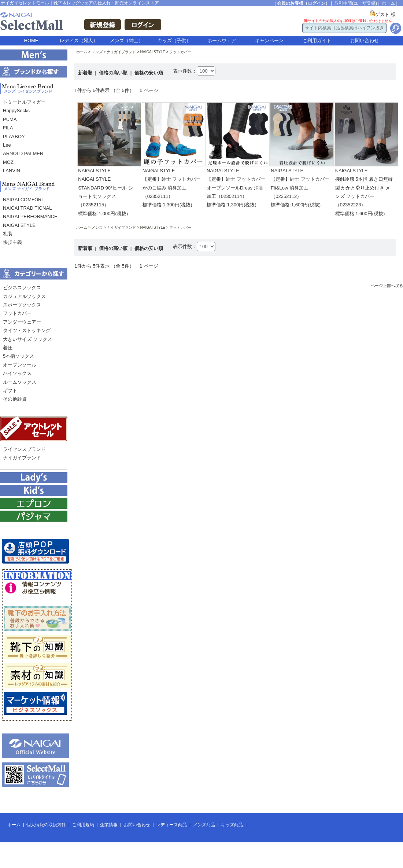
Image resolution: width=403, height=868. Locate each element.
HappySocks (16, 110)
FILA (8, 127)
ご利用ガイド (317, 40)
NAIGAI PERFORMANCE (30, 216)
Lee (7, 145)
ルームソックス (19, 382)
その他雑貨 (15, 399)
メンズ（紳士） (126, 40)
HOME (31, 40)
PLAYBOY (14, 136)
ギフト (10, 390)
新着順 (86, 73)
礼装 (7, 233)
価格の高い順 (114, 73)
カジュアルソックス (24, 296)
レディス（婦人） (79, 40)
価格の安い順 (148, 73)
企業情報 (109, 824)
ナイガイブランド (22, 457)
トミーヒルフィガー (24, 102)
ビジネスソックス (22, 287)
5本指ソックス (18, 356)
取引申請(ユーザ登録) (355, 3)
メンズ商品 (204, 824)
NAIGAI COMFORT (23, 199)
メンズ (97, 52)
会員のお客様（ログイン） (303, 3)
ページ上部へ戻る (387, 285)
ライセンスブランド (24, 449)
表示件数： (185, 71)
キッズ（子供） (174, 40)
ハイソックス (17, 373)
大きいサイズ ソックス (27, 339)
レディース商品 (171, 824)
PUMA (10, 119)
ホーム (388, 3)
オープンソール (19, 365)
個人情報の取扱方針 (46, 824)
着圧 (7, 347)
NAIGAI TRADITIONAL (27, 208)
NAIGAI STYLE (19, 225)
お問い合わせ (364, 40)
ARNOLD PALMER (23, 153)
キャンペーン (269, 40)
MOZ (8, 162)
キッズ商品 (232, 824)
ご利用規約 (83, 824)
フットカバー (17, 313)
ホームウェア (221, 40)
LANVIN (11, 170)
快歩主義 (12, 242)
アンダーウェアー (22, 322)
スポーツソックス (22, 305)
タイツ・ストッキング (27, 330)
